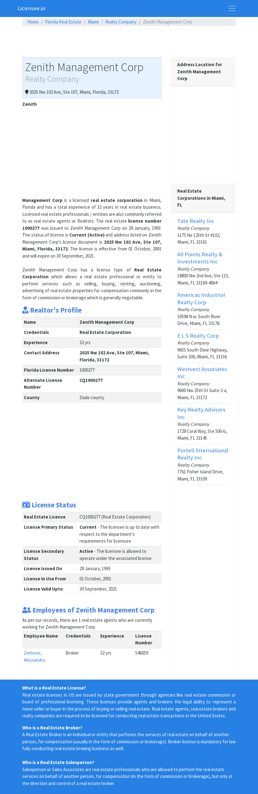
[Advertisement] (129, 41)
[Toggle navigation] (232, 8)
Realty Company (120, 22)
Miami (93, 22)
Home (33, 22)
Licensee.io (31, 8)
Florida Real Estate (63, 22)
